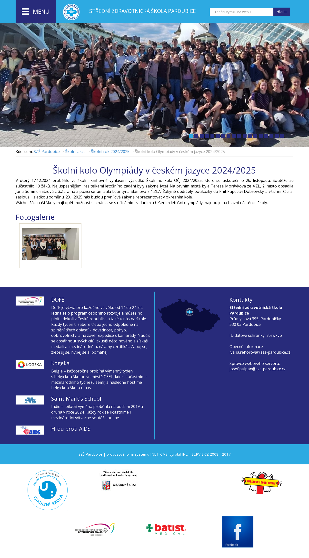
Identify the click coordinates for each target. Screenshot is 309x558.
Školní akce (75, 151)
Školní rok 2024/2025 (110, 151)
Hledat (282, 11)
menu (36, 11)
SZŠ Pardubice (47, 151)
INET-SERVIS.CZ (195, 454)
